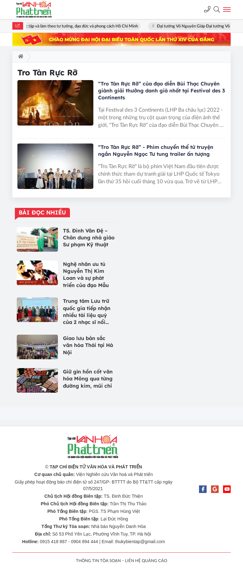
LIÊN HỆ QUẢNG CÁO (146, 561)
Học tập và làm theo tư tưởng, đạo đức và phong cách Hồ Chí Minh (81, 26)
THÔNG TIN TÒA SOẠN (98, 561)
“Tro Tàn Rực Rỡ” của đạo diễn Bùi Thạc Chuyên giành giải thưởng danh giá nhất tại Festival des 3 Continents (161, 90)
